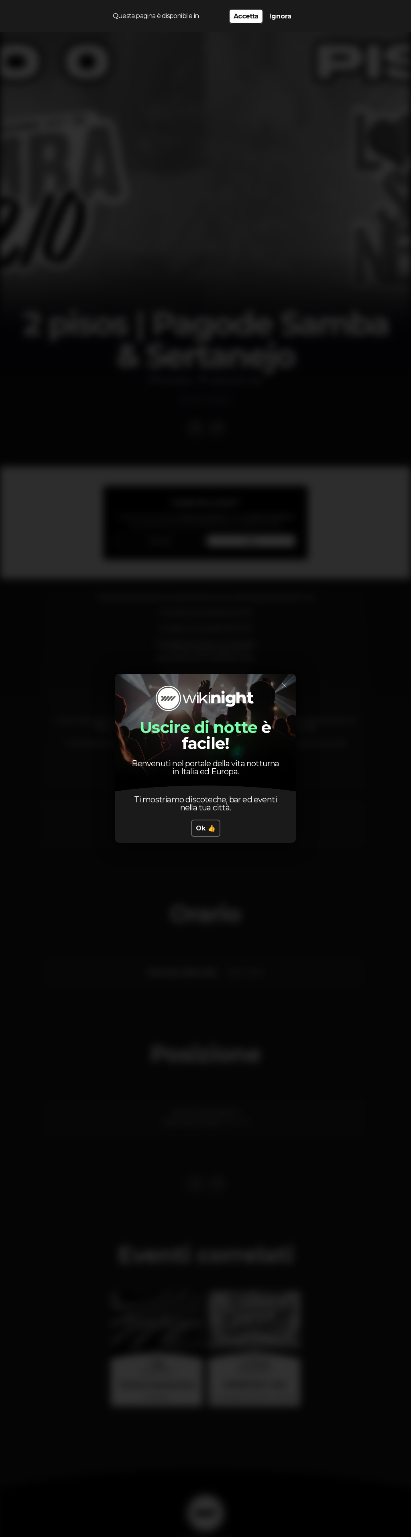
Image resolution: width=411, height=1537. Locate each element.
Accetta (246, 16)
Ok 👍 (206, 828)
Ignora (280, 16)
